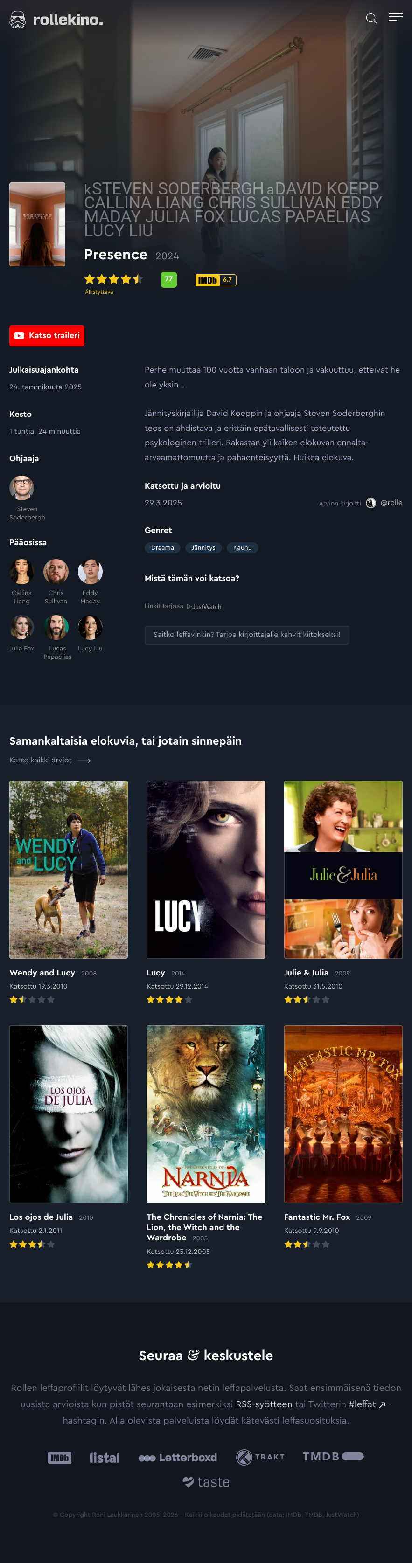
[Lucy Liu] (90, 638)
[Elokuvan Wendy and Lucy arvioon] (68, 894)
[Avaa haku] (371, 18)
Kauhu (242, 548)
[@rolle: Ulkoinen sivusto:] (384, 503)
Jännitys (204, 548)
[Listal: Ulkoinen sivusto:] (102, 1458)
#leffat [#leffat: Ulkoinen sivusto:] (362, 1404)
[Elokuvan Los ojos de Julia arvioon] (68, 1138)
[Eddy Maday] (90, 582)
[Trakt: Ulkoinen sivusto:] (262, 1457)
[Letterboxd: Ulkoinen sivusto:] (177, 1457)
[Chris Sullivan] (55, 582)
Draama (162, 548)
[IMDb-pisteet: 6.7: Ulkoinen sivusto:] (276, 283)
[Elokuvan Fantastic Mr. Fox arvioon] (343, 1138)
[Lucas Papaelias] (55, 638)
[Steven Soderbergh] (21, 499)
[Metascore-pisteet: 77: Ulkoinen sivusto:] (229, 282)
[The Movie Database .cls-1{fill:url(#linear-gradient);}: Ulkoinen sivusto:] (333, 1458)
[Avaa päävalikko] (396, 18)
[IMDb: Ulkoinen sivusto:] (60, 1458)
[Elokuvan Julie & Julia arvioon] (343, 894)
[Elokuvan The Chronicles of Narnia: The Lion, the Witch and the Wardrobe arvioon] (206, 1148)
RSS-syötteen (264, 1404)
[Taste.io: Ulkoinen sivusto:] (206, 1484)
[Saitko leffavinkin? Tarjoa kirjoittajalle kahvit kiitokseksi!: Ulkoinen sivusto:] (247, 635)
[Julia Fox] (21, 638)
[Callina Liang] (21, 582)
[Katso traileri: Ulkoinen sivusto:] (46, 336)
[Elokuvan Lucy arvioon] (206, 894)
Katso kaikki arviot (50, 760)
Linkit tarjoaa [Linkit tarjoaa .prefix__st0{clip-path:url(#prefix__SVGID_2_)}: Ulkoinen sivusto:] (183, 606)
